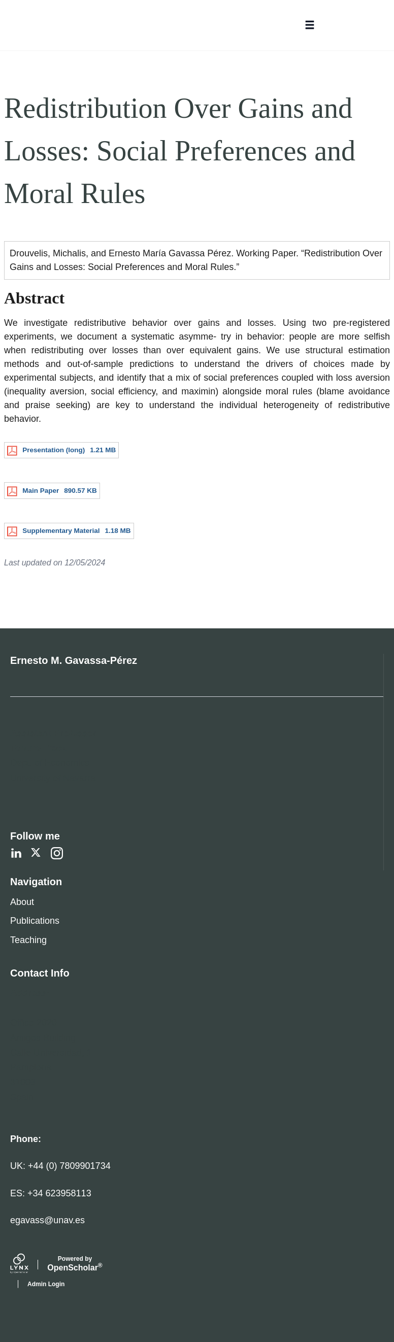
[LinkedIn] (16, 853)
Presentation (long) (53, 450)
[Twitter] (36, 853)
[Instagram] (57, 853)
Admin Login (45, 1284)
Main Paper (40, 490)
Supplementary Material (61, 530)
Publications (34, 921)
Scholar (75, 1264)
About (22, 902)
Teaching (28, 940)
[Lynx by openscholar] (28, 1265)
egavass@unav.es (47, 1220)
